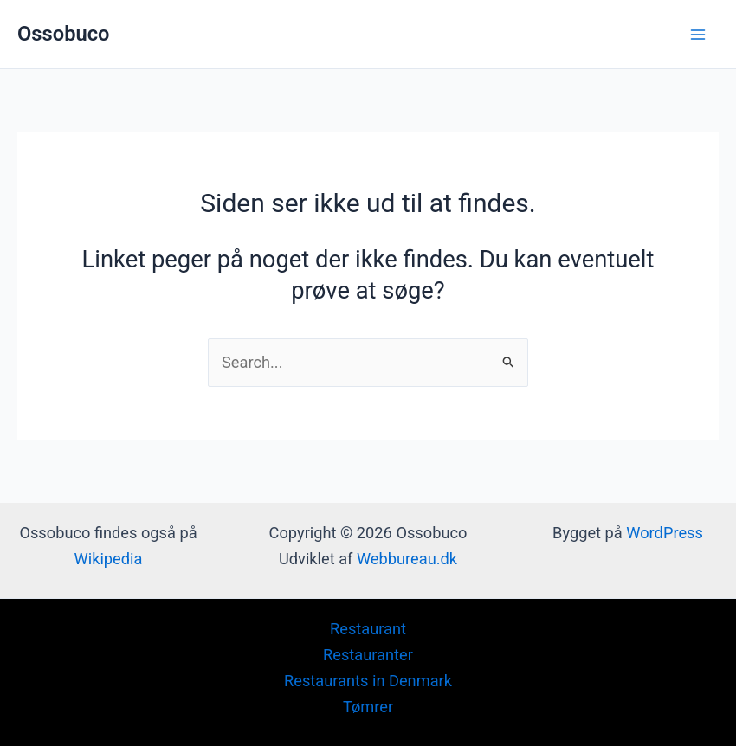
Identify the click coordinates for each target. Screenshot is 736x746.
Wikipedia (108, 559)
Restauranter (368, 655)
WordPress (664, 533)
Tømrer (368, 707)
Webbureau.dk (407, 559)
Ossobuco (63, 34)
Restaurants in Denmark (368, 681)
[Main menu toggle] (698, 34)
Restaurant (368, 629)
